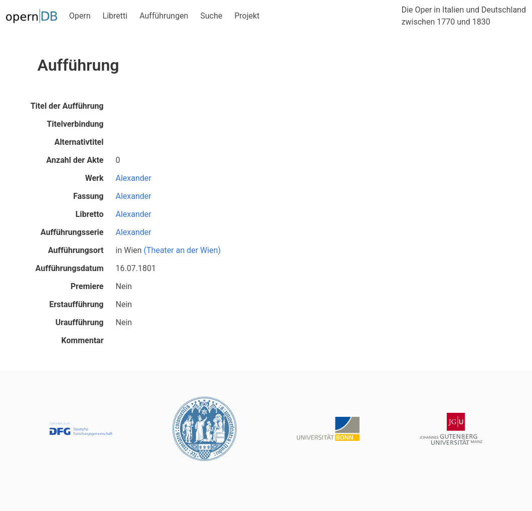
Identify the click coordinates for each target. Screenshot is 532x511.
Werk (94, 178)
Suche (211, 16)
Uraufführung (80, 322)
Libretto (90, 214)
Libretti (115, 16)
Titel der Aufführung (67, 106)
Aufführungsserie (72, 232)
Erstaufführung (76, 304)
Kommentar (82, 340)
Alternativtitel (78, 142)
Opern (80, 16)
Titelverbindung (75, 124)
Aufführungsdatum (70, 268)
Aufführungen (163, 16)
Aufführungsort (76, 250)
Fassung (88, 196)
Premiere (87, 286)
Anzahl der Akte (74, 160)
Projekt (246, 16)
